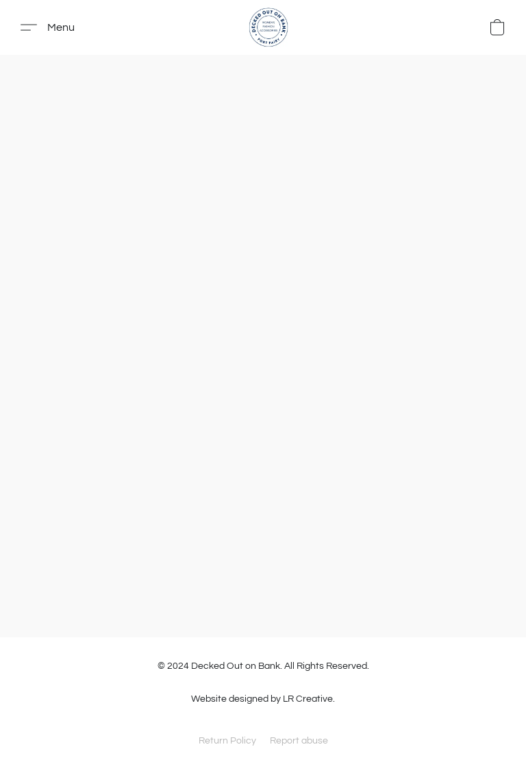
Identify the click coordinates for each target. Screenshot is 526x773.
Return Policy (227, 741)
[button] (268, 27)
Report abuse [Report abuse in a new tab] (299, 741)
